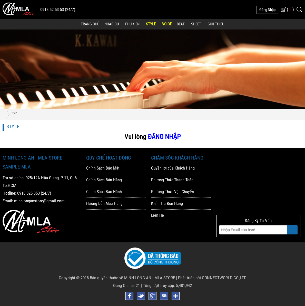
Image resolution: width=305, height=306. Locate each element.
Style (151, 24)
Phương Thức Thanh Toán (172, 179)
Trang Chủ (90, 24)
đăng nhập (267, 9)
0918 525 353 (28, 193)
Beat (181, 24)
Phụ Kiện (132, 24)
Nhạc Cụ (111, 24)
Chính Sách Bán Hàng (104, 179)
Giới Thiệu (216, 24)
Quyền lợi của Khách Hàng (173, 168)
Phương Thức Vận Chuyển (172, 191)
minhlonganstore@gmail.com (39, 200)
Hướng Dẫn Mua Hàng (104, 203)
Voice (167, 24)
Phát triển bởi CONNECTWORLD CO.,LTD (212, 277)
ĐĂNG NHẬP (164, 137)
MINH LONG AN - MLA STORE (149, 277)
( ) (290, 9)
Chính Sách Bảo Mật (103, 168)
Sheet (196, 24)
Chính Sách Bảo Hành (104, 191)
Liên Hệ (157, 215)
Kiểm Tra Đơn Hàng (167, 203)
